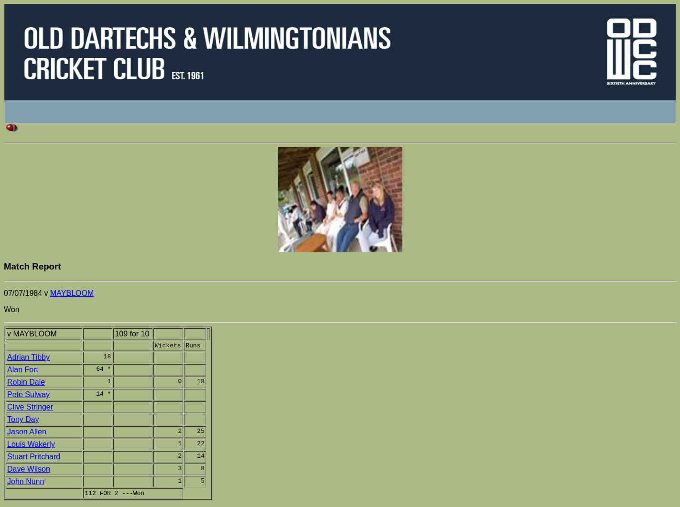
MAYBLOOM (72, 293)
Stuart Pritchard (33, 458)
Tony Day (23, 421)
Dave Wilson (28, 470)
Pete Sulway (28, 396)
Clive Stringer (30, 408)
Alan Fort (22, 371)
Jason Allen (26, 433)
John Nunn (25, 483)
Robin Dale (26, 383)
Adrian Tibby (28, 359)
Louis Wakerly (31, 446)
